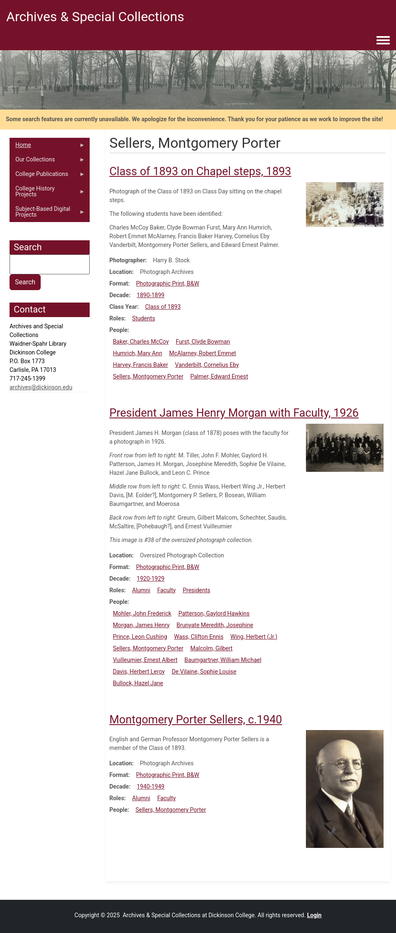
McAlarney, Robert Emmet (202, 353)
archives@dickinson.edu (41, 387)
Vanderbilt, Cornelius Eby (207, 364)
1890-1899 (150, 295)
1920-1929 (150, 578)
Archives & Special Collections (95, 16)
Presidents (196, 590)
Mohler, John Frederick (142, 613)
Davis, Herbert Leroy (139, 671)
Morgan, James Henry (141, 625)
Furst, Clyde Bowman (203, 341)
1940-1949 (150, 786)
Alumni (141, 590)
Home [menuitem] (47, 147)
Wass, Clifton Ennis (198, 636)
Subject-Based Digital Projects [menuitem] (47, 213)
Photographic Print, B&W (167, 283)
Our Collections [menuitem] (47, 161)
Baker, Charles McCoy (141, 341)
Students (143, 318)
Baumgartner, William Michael (222, 660)
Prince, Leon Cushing (140, 636)
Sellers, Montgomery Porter (148, 376)
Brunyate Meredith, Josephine (214, 625)
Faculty (166, 590)
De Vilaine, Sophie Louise (204, 671)
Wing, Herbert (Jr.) (253, 636)
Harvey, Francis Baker (140, 364)
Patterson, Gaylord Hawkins (214, 613)
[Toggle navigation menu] (383, 40)
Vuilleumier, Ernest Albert (145, 660)
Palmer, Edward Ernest (219, 376)
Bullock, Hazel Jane (138, 683)
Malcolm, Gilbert (211, 648)
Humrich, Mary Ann (137, 353)
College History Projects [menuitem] (47, 193)
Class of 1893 (163, 306)
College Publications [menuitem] (47, 176)
